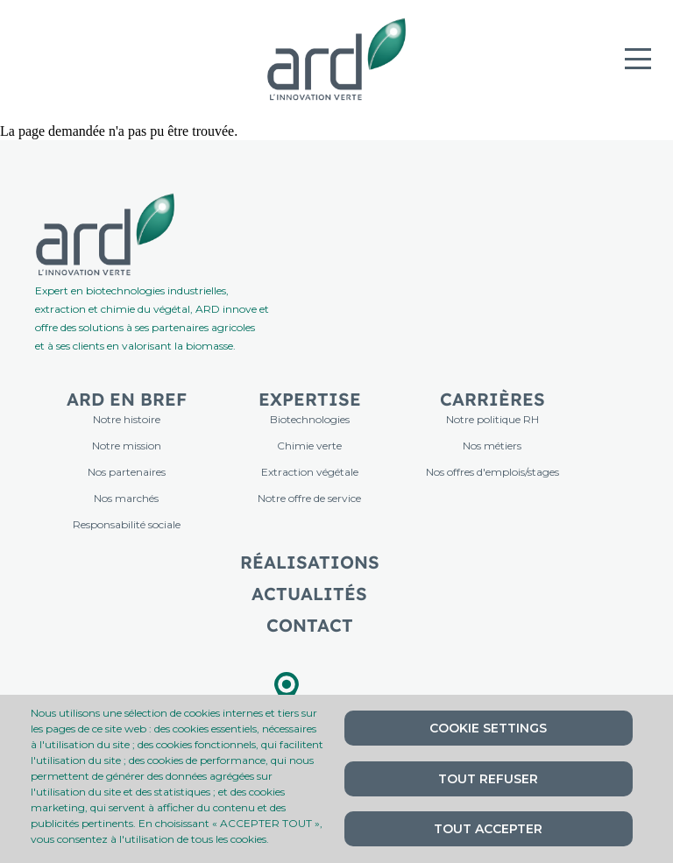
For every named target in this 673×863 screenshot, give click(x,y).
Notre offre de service (309, 498)
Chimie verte (309, 445)
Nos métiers (492, 445)
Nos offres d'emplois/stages (492, 471)
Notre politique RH (492, 419)
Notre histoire (126, 419)
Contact (309, 625)
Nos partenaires (127, 471)
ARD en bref (127, 399)
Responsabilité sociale (127, 524)
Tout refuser (488, 779)
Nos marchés (126, 498)
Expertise (310, 399)
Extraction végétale (309, 471)
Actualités (309, 594)
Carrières (492, 399)
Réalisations (309, 562)
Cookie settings (488, 728)
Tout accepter (488, 829)
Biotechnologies (310, 419)
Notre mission (126, 445)
